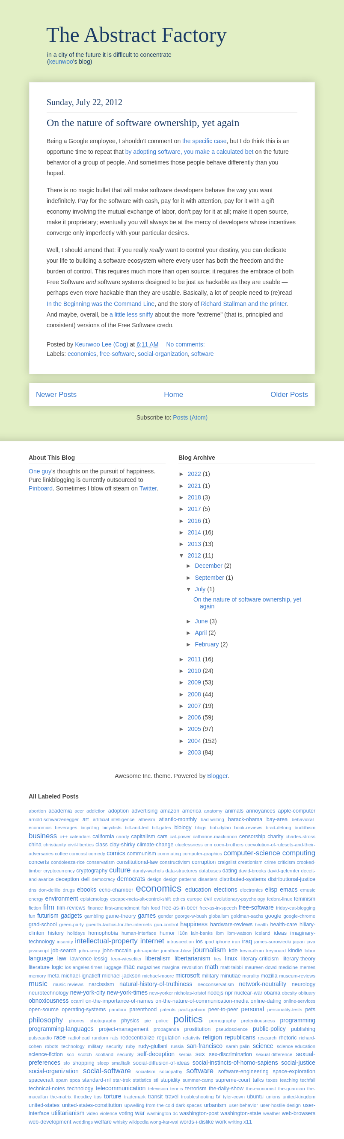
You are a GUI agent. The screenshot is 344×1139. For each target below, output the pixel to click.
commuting (169, 853)
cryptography (91, 871)
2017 (195, 508)
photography (102, 1020)
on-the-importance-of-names (120, 1001)
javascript (39, 950)
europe (194, 898)
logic (57, 967)
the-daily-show (226, 1089)
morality (251, 975)
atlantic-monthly (178, 819)
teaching (289, 1080)
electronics (251, 889)
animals (234, 811)
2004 (195, 740)
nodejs (215, 993)
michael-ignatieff (80, 976)
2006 (195, 717)
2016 (195, 520)
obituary (306, 992)
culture (119, 870)
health (261, 924)
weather (271, 1113)
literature (39, 967)
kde (233, 951)
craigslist (227, 862)
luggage (113, 967)
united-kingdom (299, 1096)
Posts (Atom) (190, 417)
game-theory (121, 916)
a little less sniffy (131, 314)
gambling (94, 916)
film (48, 907)
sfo (66, 1063)
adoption (118, 811)
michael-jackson (121, 976)
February (207, 644)
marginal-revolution (182, 967)
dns (32, 889)
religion (212, 1037)
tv (218, 1097)
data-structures (182, 870)
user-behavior (243, 1105)
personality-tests (284, 1009)
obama (272, 993)
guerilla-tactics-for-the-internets (119, 924)
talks (258, 1080)
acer (79, 810)
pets (310, 1010)
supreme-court (233, 1080)
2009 (195, 682)
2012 (195, 555)
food (155, 907)
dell (85, 879)
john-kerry (89, 950)
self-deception (156, 1054)
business (43, 836)
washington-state (240, 1113)
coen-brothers (228, 844)
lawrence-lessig (88, 959)
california (103, 837)
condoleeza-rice (68, 862)
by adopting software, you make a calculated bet (189, 151)
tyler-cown (234, 1096)
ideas (280, 933)
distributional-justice (291, 879)
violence (108, 1113)
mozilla (269, 976)
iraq (247, 941)
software (202, 353)
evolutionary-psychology (239, 898)
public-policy (269, 1028)
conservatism (100, 862)
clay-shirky (122, 845)
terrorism (196, 1089)
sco (70, 1054)
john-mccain (116, 951)
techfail (307, 1080)
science (263, 1045)
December (209, 565)
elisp (271, 889)
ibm (220, 933)
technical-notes (47, 1089)
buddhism (305, 827)
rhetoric (288, 1038)
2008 (195, 694)
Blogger (217, 775)
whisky (120, 1121)
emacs (288, 889)
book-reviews (248, 827)
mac (128, 966)
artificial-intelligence (114, 819)
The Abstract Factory (136, 35)
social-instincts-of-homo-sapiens (235, 1062)
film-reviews (71, 908)
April (201, 632)
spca (75, 1080)
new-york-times (127, 992)
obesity (289, 992)
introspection (180, 941)
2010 (195, 670)
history (56, 933)
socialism (145, 1071)
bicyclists (112, 827)
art (86, 819)
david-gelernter (283, 870)
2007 (195, 705)
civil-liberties (81, 844)
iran (236, 941)
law (61, 958)
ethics (179, 898)
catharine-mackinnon (215, 836)
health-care (283, 925)
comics (116, 853)
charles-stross (300, 836)
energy (36, 898)
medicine (288, 967)
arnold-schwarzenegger (54, 819)
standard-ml (96, 1080)
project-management (123, 1029)
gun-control (166, 924)
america (192, 811)
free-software (117, 353)
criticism (286, 862)
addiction (96, 810)
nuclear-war (248, 993)
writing (235, 1121)
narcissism (101, 984)
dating (229, 871)
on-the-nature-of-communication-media (202, 1001)
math (211, 966)
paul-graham (191, 1009)
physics (130, 1021)
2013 (195, 543)
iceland (262, 933)
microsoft (187, 975)
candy (122, 836)
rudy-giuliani (153, 1046)
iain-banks (202, 933)
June (202, 621)
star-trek (121, 1080)
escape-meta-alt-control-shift (140, 898)
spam (62, 1080)
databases (210, 870)
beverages (66, 827)
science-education (296, 1046)
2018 (195, 497)
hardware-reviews (231, 925)
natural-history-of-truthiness (155, 983)
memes (307, 967)
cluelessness (189, 844)
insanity (65, 941)
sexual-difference (274, 1054)
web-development (50, 1122)
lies (218, 958)
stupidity (170, 1080)
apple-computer (297, 811)
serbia (185, 1054)
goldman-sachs (247, 916)
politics (188, 1019)
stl (156, 1080)
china (35, 845)
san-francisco (204, 1045)
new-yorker (161, 992)
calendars (80, 836)
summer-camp (198, 1080)
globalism (219, 916)
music (38, 984)
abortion (37, 810)
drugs (69, 889)
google (273, 916)
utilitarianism (68, 1113)
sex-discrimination (230, 1054)
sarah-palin (237, 1046)
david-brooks (252, 870)
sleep (103, 1063)
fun (32, 916)
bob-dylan (220, 827)
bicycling (89, 827)
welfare (103, 1122)
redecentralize (137, 1038)
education (198, 889)
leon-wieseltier (126, 958)
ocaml (77, 1001)
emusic (307, 889)
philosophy (46, 1020)
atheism (146, 819)
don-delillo (49, 889)
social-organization (163, 353)
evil (208, 899)
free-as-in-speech (218, 907)
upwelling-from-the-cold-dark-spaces (163, 1105)
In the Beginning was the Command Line (100, 303)
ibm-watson (239, 933)
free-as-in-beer (180, 908)
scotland (104, 1054)
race (59, 1037)
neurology (303, 984)
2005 (195, 728)
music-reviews (68, 984)
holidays (76, 933)
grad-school (43, 925)
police (162, 1020)
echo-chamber (116, 890)
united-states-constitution (92, 1105)
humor (167, 933)
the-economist (261, 1088)
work (221, 1122)
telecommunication (121, 1088)
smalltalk (121, 1063)
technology (80, 1089)
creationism (250, 862)
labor (310, 950)
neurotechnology (48, 993)
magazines (148, 967)
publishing (303, 1029)
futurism (48, 915)
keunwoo (61, 61)
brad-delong (278, 827)
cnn (208, 844)
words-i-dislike (197, 1122)
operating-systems (84, 1010)
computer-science (251, 853)
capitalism (143, 837)
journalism (209, 950)
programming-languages (61, 1028)
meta (53, 976)
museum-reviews (297, 975)
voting (126, 1113)
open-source (44, 1010)
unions (273, 1096)
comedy (97, 853)
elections (225, 889)
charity (275, 837)
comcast (78, 853)
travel (171, 1097)
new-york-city (87, 992)
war (140, 1113)
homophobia (103, 933)
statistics (142, 1080)
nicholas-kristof (190, 992)
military (210, 976)
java (310, 941)
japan (299, 941)
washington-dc (162, 1113)
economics (82, 353)
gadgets (71, 915)
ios (199, 942)
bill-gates (161, 827)
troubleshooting (197, 1096)
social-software (107, 1071)
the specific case (204, 141)
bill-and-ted (136, 827)
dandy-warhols (148, 870)
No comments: (186, 344)
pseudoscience (232, 1029)
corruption (204, 862)
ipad (209, 941)
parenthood (143, 1010)
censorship (252, 837)
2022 (195, 473)
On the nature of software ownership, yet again (143, 122)
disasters (208, 879)
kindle (295, 951)
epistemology (94, 898)
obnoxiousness (48, 1000)
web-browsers (298, 1113)
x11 (247, 1122)
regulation (169, 1038)
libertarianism (192, 958)
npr (229, 993)
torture (112, 1096)
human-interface (139, 933)
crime (270, 862)
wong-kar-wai (164, 1121)
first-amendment (122, 907)
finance (95, 907)
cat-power (180, 836)
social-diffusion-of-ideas (161, 1063)
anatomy (213, 810)
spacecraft (41, 1080)
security (125, 1054)
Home (173, 394)
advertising (144, 811)
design (154, 879)
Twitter (148, 488)
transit (155, 1097)
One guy (40, 471)
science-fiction (46, 1054)
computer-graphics (202, 853)
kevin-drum (252, 950)
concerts (39, 862)
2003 (195, 752)
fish (144, 907)
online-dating (266, 1001)
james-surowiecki (272, 941)
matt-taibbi (231, 967)
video (92, 1113)
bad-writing (212, 819)
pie (148, 1020)
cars (162, 837)
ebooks (86, 889)
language (41, 958)
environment (61, 898)
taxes (272, 1080)
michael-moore (158, 975)
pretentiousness (258, 1020)
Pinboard (41, 488)
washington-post (199, 1113)
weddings (83, 1121)
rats (114, 1037)
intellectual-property (106, 941)
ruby (130, 1046)
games (147, 915)
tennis (176, 1088)
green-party (71, 924)
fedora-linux (279, 898)
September (210, 577)
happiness (194, 924)
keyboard (276, 950)
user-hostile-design (280, 1105)
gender (165, 916)
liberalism (158, 958)
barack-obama (245, 819)
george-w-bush (191, 916)
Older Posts (289, 394)
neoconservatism (216, 984)
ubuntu (255, 1097)
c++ (64, 836)
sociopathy (171, 1071)
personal (252, 1009)
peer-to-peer (223, 1010)
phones (77, 1020)
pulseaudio (40, 1037)
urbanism (215, 1105)
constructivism (175, 862)
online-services (299, 1001)
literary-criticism (260, 959)
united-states (44, 1105)
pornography (222, 1020)
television (158, 1088)
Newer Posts (56, 394)
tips (97, 1096)
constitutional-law (137, 862)
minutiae (230, 976)
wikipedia (138, 1121)
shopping (84, 1063)
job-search (64, 951)
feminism (304, 899)
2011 (195, 659)
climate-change (155, 845)
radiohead (79, 1037)
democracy (103, 879)
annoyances (260, 811)
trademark (134, 1096)
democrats (131, 878)
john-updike (146, 950)
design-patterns (179, 879)
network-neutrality (263, 983)
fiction (35, 907)
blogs (201, 827)
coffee (61, 853)
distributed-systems (242, 879)
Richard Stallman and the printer (243, 303)
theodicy (83, 1096)
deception (67, 879)
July (201, 589)
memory (37, 975)
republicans (240, 1037)
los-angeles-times (84, 967)
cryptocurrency (59, 870)
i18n (182, 933)
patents (168, 1009)
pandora (118, 1009)
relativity (192, 1037)
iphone (223, 941)
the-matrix (60, 1096)
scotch (85, 1054)
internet (152, 941)
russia (177, 1046)
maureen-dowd (261, 967)
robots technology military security (84, 1046)
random (100, 1037)
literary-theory (298, 959)
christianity (54, 844)
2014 (195, 532)
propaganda (166, 1029)
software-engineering (243, 1071)
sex (200, 1054)
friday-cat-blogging (295, 907)
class (101, 845)
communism (141, 854)
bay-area (277, 819)
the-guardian (291, 1088)
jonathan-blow (176, 950)
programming (297, 1020)
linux (231, 958)
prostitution (197, 1029)
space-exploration (294, 1071)
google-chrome (299, 916)
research (267, 1037)
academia (60, 811)
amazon (170, 811)
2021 (195, 485)
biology (183, 828)
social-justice (298, 1062)
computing (298, 853)
